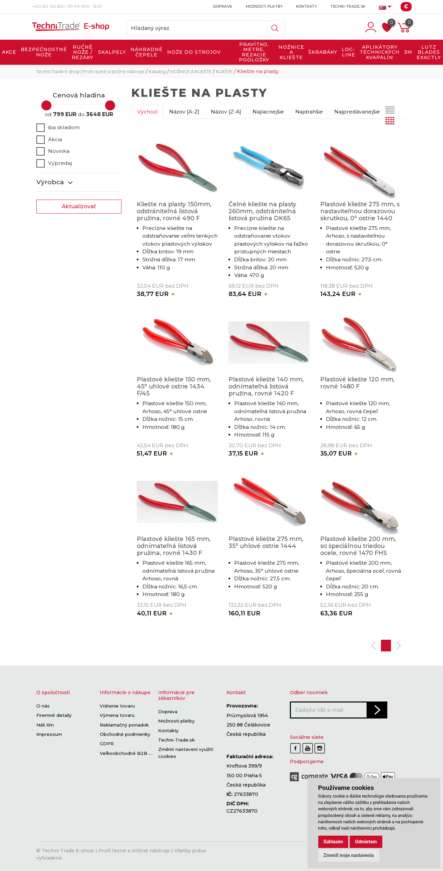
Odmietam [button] (366, 841)
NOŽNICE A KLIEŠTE (190, 71)
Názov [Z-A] (226, 111)
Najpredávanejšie (357, 111)
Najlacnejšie (268, 111)
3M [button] (408, 52)
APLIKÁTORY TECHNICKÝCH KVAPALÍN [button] (380, 52)
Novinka (52, 151)
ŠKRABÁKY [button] (322, 52)
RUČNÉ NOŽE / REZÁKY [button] (82, 52)
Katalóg (157, 71)
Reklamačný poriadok (124, 725)
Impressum (49, 734)
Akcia (49, 139)
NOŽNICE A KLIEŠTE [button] (291, 52)
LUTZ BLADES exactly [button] (429, 52)
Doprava (223, 6)
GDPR (107, 744)
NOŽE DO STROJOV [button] (194, 52)
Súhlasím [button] (333, 841)
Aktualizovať (79, 206)
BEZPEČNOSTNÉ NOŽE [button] (44, 52)
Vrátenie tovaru (117, 705)
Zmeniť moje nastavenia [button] (349, 855)
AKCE (9, 52)
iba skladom (58, 127)
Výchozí (147, 111)
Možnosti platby (264, 6)
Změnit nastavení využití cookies (185, 753)
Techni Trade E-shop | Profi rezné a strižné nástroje (90, 71)
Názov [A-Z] (184, 111)
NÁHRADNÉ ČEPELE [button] (146, 52)
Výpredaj (54, 163)
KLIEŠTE (224, 71)
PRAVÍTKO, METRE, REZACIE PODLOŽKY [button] (254, 52)
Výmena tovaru (117, 715)
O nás (43, 705)
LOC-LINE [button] (348, 52)
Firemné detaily (54, 715)
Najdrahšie (309, 111)
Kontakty (306, 6)
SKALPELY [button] (112, 52)
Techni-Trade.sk (348, 6)
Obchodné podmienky (125, 734)
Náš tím (45, 725)
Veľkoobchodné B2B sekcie (132, 753)
